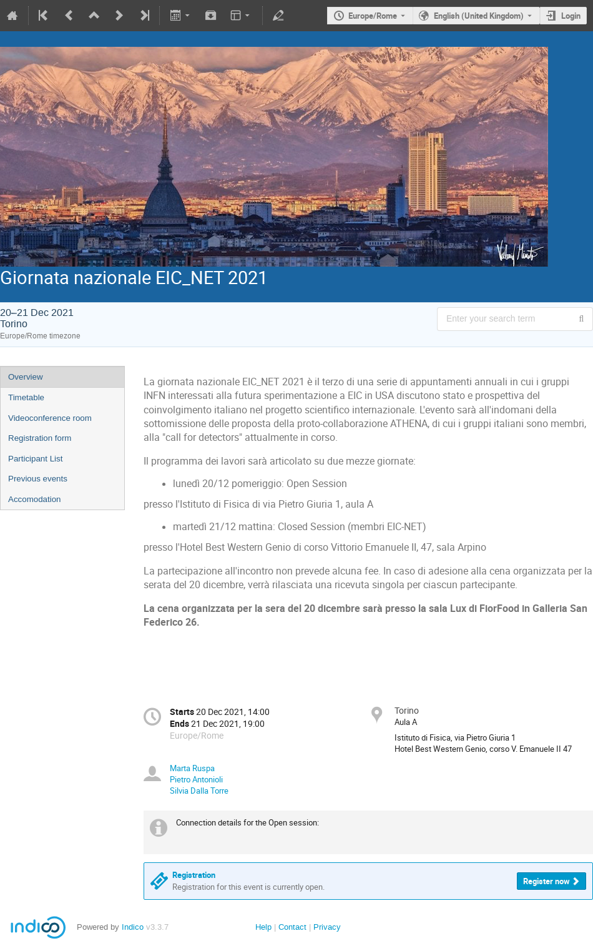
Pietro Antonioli (196, 779)
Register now (546, 881)
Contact (292, 927)
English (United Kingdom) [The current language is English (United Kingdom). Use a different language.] (479, 15)
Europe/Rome (372, 15)
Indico (133, 927)
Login (571, 15)
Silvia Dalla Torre (199, 790)
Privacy (327, 927)
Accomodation (34, 499)
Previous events (37, 478)
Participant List (35, 458)
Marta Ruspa (192, 768)
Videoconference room (50, 418)
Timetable (26, 397)
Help (263, 927)
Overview (25, 377)
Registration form (39, 438)
